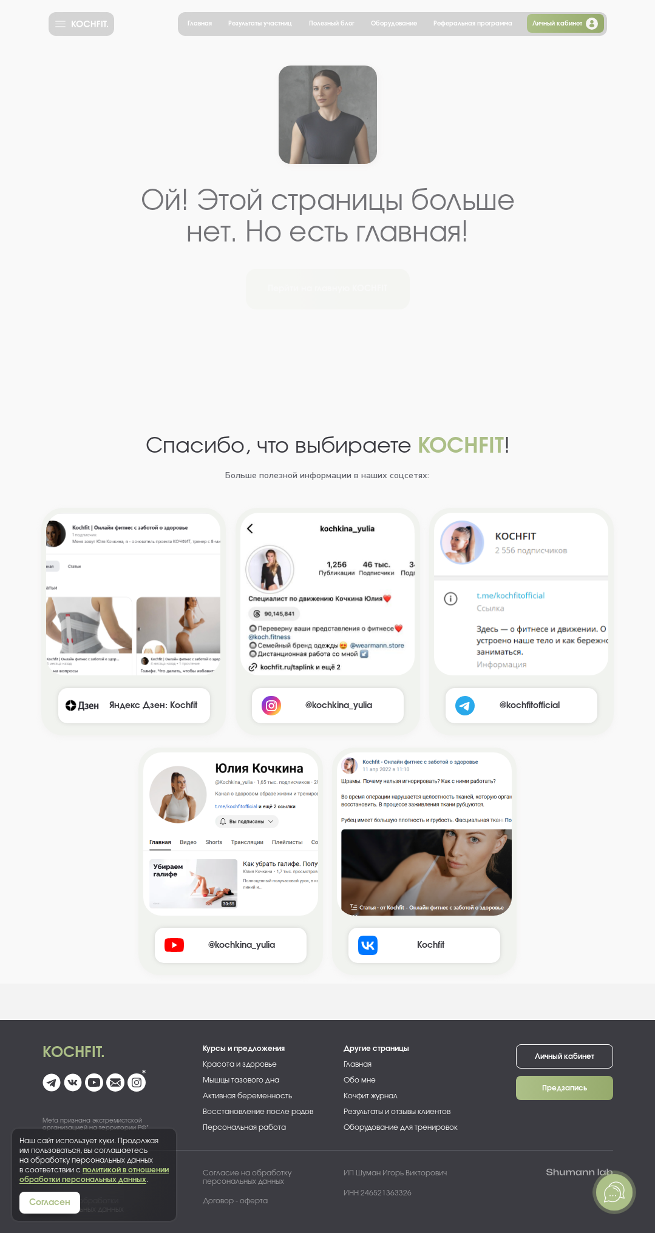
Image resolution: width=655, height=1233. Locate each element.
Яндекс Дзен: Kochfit (153, 705)
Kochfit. (73, 1053)
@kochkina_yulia (241, 945)
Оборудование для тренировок (401, 1127)
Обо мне (360, 1080)
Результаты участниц (260, 24)
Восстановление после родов (258, 1111)
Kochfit (430, 945)
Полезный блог (332, 24)
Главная (200, 24)
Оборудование (394, 24)
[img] (133, 594)
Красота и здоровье (240, 1064)
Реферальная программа (472, 24)
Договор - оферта (235, 1200)
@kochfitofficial (530, 705)
